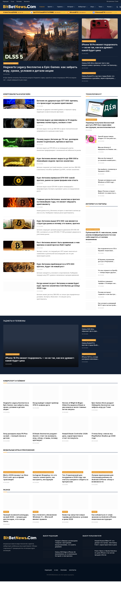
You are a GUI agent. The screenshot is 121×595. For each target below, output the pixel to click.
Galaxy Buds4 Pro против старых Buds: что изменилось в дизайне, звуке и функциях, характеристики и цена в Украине (98, 73)
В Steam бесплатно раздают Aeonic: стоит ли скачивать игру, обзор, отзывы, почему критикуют (45, 449)
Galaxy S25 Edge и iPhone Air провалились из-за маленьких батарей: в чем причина (66, 566)
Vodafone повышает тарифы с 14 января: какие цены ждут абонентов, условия (107, 281)
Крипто (50, 7)
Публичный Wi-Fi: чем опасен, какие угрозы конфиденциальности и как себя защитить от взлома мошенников (101, 235)
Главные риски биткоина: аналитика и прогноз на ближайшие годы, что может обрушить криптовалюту (56, 215)
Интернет (70, 7)
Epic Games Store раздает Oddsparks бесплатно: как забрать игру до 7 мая (103, 417)
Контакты (27, 1)
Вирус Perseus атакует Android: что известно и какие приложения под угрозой (106, 191)
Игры (92, 7)
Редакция (5, 1)
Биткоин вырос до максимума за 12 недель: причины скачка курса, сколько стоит (58, 123)
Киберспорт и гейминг (11, 63)
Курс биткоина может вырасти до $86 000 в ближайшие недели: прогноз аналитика (59, 168)
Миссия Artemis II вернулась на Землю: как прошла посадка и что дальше (107, 147)
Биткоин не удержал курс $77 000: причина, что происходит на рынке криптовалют (59, 101)
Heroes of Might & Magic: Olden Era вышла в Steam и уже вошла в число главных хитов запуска (74, 418)
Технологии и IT (91, 118)
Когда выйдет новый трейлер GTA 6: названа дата (45, 416)
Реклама (19, 1)
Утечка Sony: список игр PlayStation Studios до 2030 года (104, 448)
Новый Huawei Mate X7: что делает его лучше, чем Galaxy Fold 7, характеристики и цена (106, 555)
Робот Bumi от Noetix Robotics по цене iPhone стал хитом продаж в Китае (106, 565)
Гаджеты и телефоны (89, 41)
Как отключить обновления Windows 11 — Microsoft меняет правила (45, 529)
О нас (12, 1)
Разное (109, 7)
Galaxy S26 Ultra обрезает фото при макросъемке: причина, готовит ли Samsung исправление (99, 60)
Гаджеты (60, 7)
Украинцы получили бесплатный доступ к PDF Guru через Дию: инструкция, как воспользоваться (100, 124)
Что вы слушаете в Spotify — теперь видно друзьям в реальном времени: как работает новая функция (107, 271)
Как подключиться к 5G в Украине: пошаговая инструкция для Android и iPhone (107, 249)
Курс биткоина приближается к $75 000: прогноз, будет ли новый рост (57, 283)
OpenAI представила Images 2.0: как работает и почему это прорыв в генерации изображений (108, 137)
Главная (42, 7)
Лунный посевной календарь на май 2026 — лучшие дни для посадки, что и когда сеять (16, 530)
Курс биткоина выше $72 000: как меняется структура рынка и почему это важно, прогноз (58, 237)
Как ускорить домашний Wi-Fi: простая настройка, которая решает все (107, 303)
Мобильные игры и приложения (14, 484)
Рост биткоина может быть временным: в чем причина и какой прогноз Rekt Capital (57, 260)
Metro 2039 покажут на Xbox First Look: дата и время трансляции (15, 489)
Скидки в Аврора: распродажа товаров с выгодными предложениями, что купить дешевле (66, 556)
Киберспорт (82, 7)
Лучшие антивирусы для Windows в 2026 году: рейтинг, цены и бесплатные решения (107, 180)
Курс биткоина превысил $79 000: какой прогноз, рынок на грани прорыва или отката (59, 191)
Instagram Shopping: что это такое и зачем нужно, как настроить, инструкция (45, 489)
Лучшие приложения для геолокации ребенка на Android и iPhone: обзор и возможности (103, 490)
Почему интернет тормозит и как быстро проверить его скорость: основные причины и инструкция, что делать (107, 292)
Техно (100, 7)
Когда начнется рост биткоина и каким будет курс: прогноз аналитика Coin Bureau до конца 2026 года (58, 307)
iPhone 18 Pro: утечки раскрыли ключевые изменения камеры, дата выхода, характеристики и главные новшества (90, 370)
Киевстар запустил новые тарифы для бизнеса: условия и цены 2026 (75, 529)
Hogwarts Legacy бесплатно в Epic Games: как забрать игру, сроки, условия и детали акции (40, 68)
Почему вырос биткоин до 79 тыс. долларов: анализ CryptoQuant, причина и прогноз (57, 147)
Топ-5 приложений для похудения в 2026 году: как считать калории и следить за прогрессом (75, 490)
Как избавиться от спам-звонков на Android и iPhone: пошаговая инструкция (104, 529)
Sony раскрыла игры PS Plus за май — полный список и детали (15, 448)
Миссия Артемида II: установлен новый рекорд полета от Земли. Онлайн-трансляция (108, 158)
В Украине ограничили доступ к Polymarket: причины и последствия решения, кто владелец (106, 260)
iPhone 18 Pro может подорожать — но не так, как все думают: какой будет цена (99, 45)
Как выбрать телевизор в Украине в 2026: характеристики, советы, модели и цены (107, 169)
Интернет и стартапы (92, 228)
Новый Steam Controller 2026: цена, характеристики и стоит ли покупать (75, 448)
